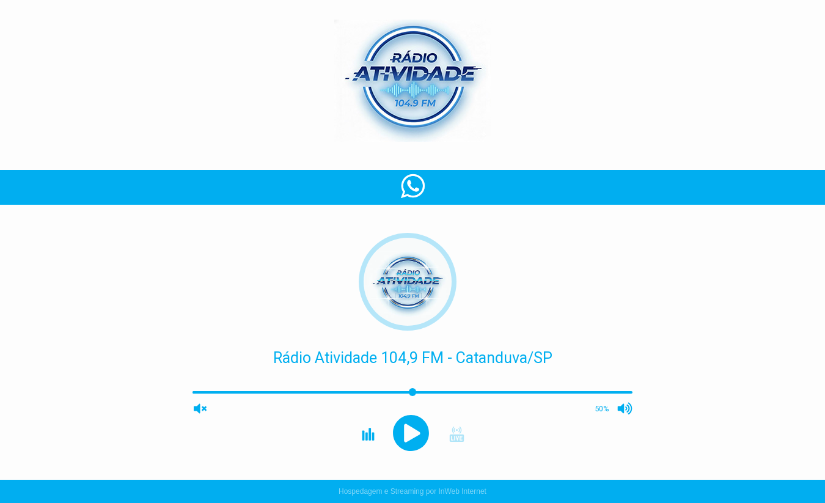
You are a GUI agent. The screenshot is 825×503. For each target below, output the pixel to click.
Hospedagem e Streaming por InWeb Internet (412, 491)
